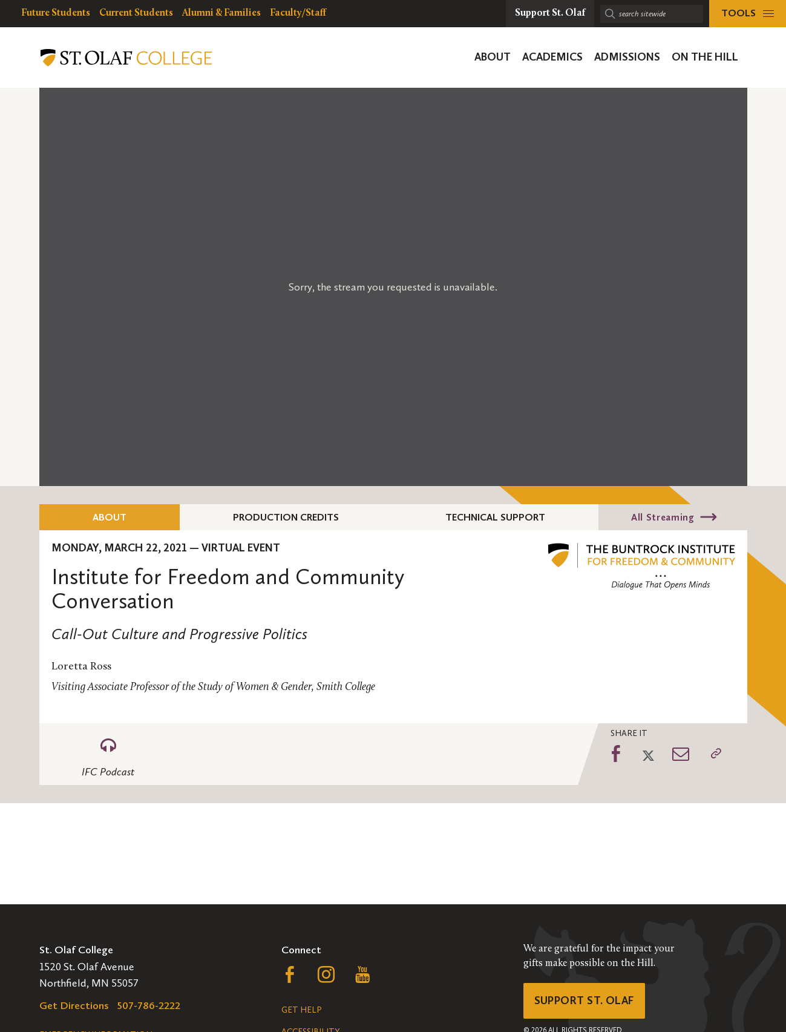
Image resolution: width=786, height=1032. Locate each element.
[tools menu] (747, 13)
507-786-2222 (148, 1005)
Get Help (301, 1010)
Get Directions (74, 1005)
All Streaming (662, 517)
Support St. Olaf (584, 1000)
